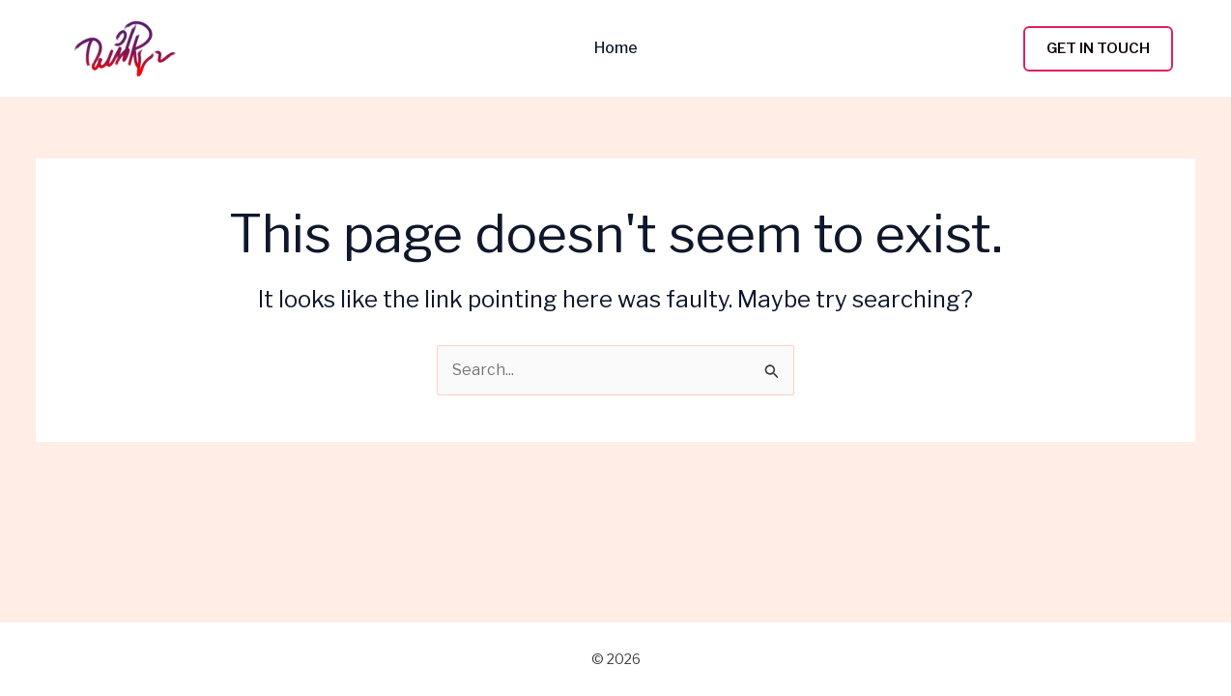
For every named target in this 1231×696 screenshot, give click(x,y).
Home (616, 48)
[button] (1098, 49)
